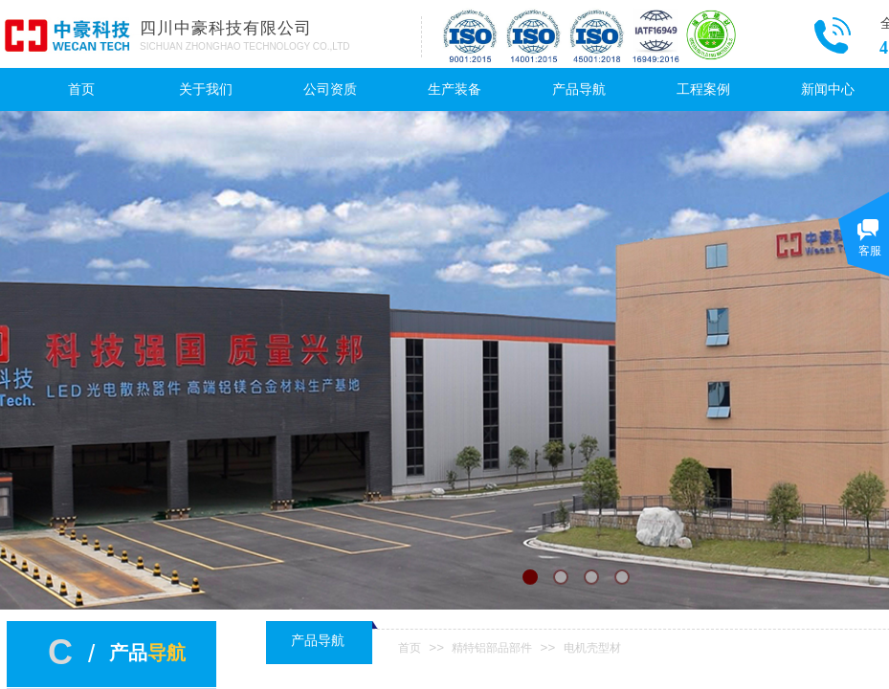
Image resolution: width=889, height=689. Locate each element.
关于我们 (206, 89)
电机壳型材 (592, 648)
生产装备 (454, 89)
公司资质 (330, 89)
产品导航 (579, 89)
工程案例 (703, 89)
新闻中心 (828, 89)
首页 (81, 89)
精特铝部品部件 (492, 648)
